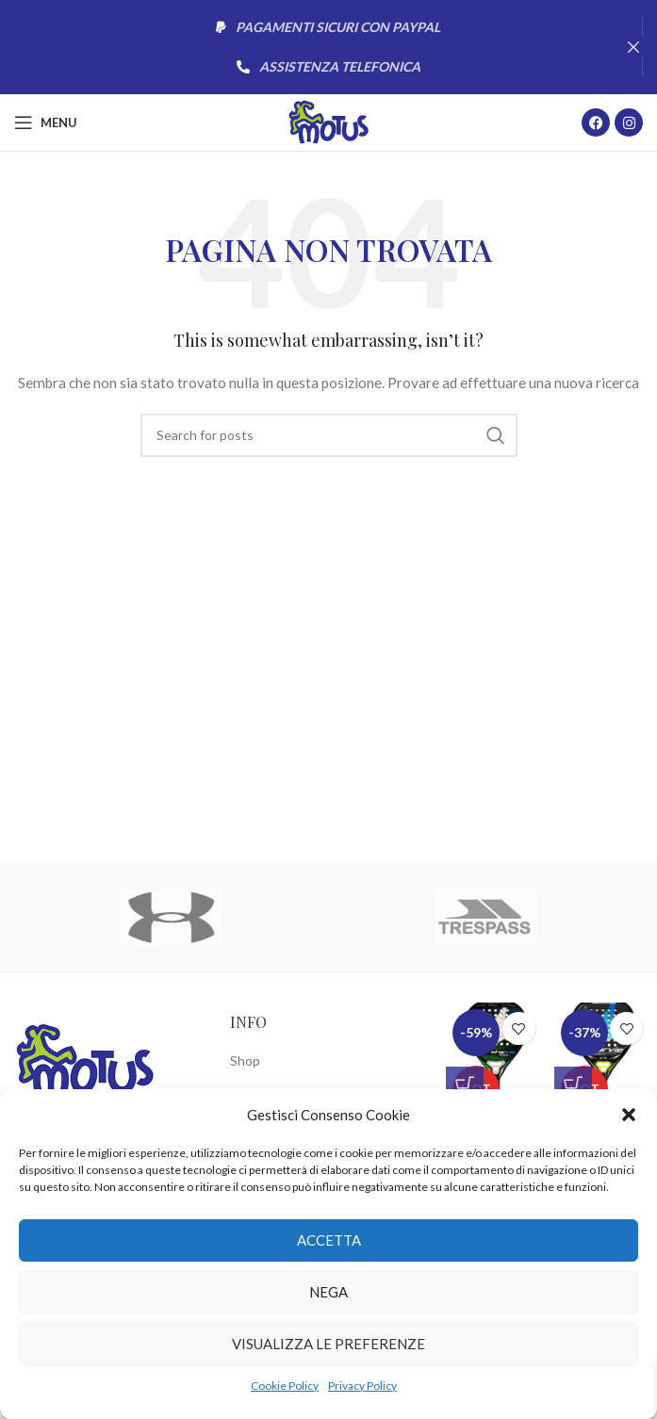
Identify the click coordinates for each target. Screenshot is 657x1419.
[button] (628, 1114)
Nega (328, 1291)
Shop (245, 1060)
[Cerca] (328, 435)
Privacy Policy (362, 1385)
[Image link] (85, 1060)
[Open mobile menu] (46, 122)
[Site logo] (328, 121)
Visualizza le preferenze (328, 1343)
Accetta (329, 1239)
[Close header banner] (633, 47)
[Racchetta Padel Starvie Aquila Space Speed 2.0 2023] (495, 1053)
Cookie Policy (285, 1385)
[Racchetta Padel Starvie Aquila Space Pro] (603, 1053)
